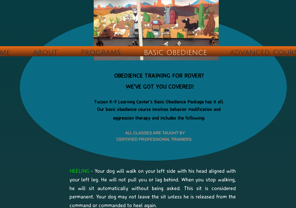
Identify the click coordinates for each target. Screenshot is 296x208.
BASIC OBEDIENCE (175, 52)
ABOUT (45, 52)
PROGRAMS (101, 52)
